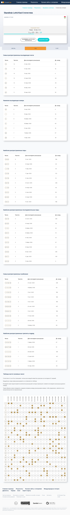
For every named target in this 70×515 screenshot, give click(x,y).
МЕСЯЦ (13, 48)
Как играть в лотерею (18, 495)
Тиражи (13, 490)
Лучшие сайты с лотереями (49, 2)
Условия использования (9, 497)
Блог (18, 490)
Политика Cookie (21, 497)
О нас (43, 495)
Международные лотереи (51, 489)
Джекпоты (6, 490)
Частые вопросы (7, 495)
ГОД (35, 48)
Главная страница (27, 7)
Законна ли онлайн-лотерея (33, 495)
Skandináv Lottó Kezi (48, 7)
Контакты (49, 495)
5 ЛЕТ (57, 48)
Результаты (37, 7)
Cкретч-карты (26, 490)
